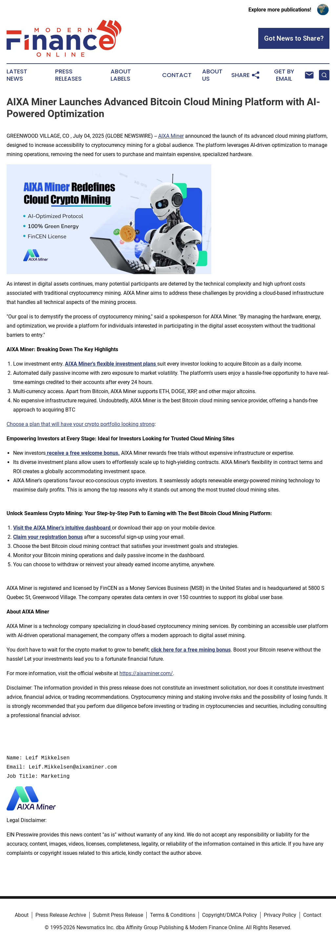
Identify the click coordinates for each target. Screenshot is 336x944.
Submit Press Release (118, 915)
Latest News (17, 75)
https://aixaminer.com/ (146, 673)
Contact (177, 75)
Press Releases (68, 75)
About (22, 915)
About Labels (121, 75)
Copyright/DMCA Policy (229, 915)
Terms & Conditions (172, 915)
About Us (212, 75)
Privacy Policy (280, 915)
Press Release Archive (60, 915)
